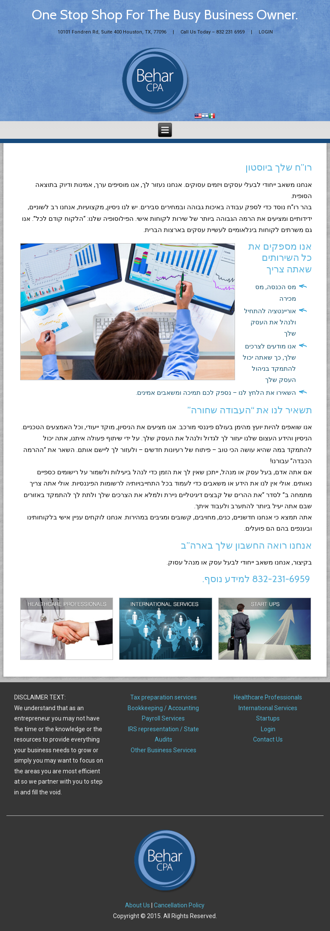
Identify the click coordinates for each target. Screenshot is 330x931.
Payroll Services (163, 718)
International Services (267, 708)
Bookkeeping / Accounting (163, 708)
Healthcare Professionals (268, 697)
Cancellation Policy (179, 905)
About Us (137, 905)
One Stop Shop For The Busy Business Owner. (165, 14)
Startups (268, 718)
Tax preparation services (163, 697)
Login (268, 729)
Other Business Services (163, 750)
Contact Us (268, 739)
